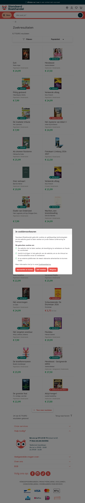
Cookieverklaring (45, 264)
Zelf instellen (41, 269)
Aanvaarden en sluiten (25, 269)
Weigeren (53, 269)
